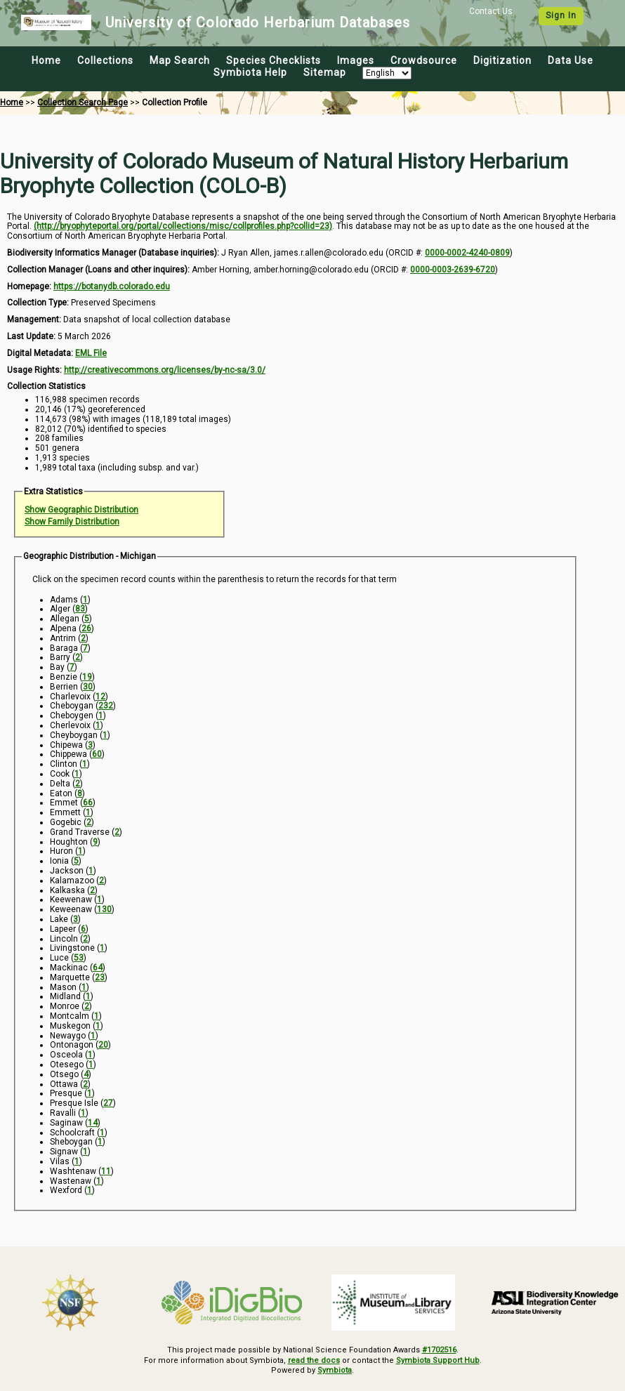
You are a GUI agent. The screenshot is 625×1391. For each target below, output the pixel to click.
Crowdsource (423, 60)
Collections (105, 60)
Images (355, 60)
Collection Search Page (82, 102)
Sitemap (324, 72)
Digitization (502, 60)
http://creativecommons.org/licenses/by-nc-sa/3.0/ (164, 370)
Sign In (561, 15)
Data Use (570, 60)
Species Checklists (273, 60)
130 (104, 909)
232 (105, 706)
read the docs (314, 1360)
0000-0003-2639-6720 (452, 270)
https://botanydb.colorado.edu (111, 286)
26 (86, 628)
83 (80, 609)
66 (88, 802)
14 (93, 1123)
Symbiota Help (250, 72)
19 (87, 677)
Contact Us (491, 11)
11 (106, 1171)
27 (108, 1103)
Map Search (180, 60)
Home (46, 60)
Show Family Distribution (72, 522)
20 (103, 1045)
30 (88, 687)
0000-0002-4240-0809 (467, 253)
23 (100, 977)
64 (98, 968)
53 (79, 958)
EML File (91, 353)
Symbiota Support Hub (438, 1360)
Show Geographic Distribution (81, 510)
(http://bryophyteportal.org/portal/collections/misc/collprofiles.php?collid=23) (183, 226)
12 (100, 696)
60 (97, 754)
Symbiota (334, 1370)
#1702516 (439, 1349)
